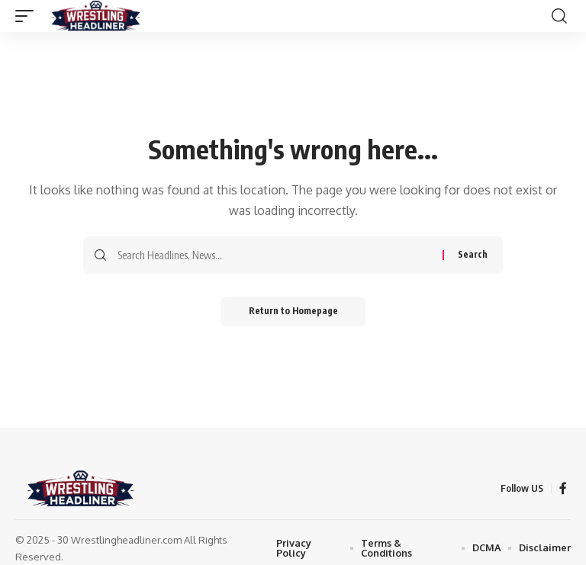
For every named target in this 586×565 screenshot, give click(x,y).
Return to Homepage (293, 311)
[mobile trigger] (28, 16)
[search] (559, 16)
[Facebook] (563, 488)
